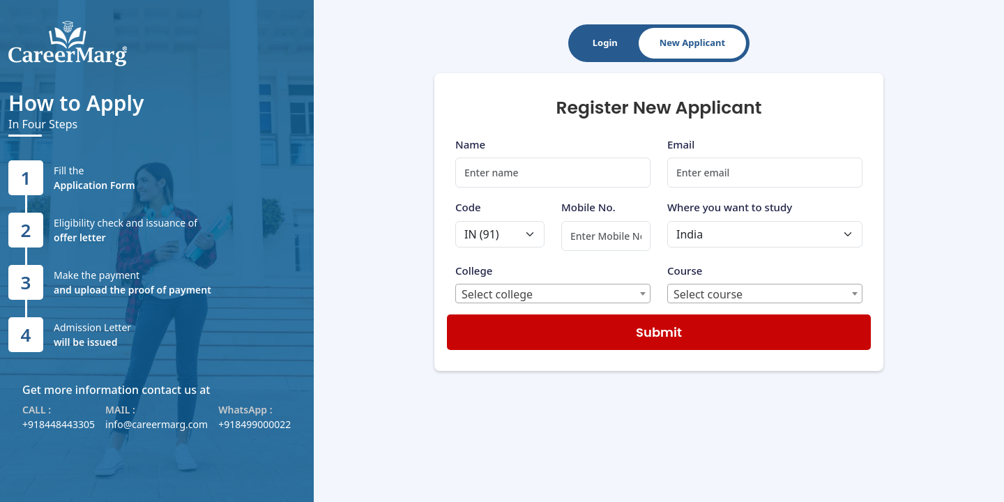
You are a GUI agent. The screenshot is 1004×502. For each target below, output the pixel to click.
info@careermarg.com (156, 424)
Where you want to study (729, 207)
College (473, 270)
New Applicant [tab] (692, 42)
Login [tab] (605, 42)
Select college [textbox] (497, 294)
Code (468, 207)
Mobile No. (588, 207)
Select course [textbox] (708, 294)
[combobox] (553, 293)
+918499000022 (254, 424)
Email (680, 144)
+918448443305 (58, 424)
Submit (659, 332)
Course (684, 270)
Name (470, 144)
